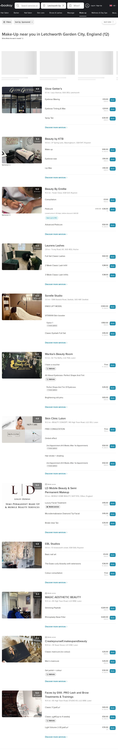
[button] (27, 6)
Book (112, 100)
